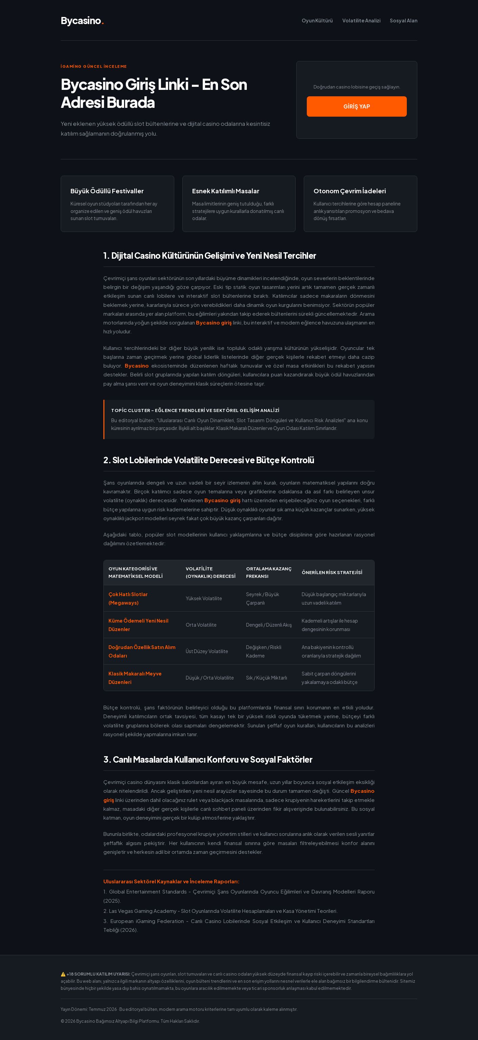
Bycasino (82, 20)
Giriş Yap (357, 106)
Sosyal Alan (403, 20)
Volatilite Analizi (361, 20)
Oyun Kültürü (317, 20)
